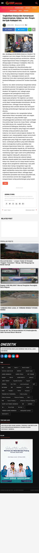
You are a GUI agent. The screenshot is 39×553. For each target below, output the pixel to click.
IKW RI (11, 377)
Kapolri (28, 381)
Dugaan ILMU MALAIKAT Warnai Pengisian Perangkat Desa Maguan (18, 286)
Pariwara (27, 391)
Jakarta (31, 377)
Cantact (27, 8)
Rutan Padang (11, 401)
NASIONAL (19, 387)
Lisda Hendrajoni (24, 384)
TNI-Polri (20, 407)
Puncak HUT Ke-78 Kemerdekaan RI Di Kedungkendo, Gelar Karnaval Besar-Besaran (18, 331)
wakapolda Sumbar (25, 410)
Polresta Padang (19, 397)
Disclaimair (13, 10)
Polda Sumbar (23, 394)
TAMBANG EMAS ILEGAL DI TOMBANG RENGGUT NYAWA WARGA (18, 309)
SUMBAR (30, 404)
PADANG (10, 391)
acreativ (37, 490)
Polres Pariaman (6, 397)
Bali (3, 367)
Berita (16, 367)
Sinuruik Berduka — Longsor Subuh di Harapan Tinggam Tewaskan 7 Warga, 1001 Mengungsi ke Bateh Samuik (17, 263)
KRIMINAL (4, 384)
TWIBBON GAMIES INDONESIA (9, 410)
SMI (23, 404)
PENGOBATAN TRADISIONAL (9, 394)
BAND (9, 367)
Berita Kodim (25, 367)
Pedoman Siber (19, 8)
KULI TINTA (13, 384)
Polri (28, 397)
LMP (34, 384)
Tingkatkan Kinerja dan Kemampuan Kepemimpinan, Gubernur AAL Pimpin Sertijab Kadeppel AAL (19, 18)
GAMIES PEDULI (19, 374)
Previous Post (30, 210)
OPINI (3, 391)
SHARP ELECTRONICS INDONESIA (10, 404)
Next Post (7, 210)
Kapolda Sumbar (17, 381)
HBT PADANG (30, 374)
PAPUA (19, 391)
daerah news (29, 371)
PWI (3, 401)
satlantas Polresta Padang (27, 401)
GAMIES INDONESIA (6, 374)
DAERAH (19, 371)
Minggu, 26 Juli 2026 (7, 8)
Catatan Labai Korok (7, 371)
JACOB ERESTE (21, 377)
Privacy (34, 8)
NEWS (27, 387)
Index (20, 10)
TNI (2, 407)
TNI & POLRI (11, 407)
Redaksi (26, 10)
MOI (12, 387)
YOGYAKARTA (5, 414)
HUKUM (3, 377)
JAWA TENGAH (5, 381)
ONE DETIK (11, 490)
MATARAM (4, 387)
